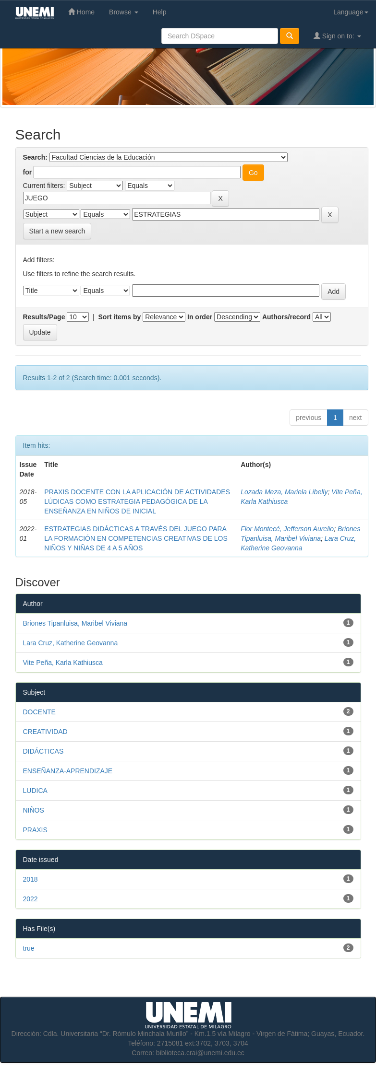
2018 (30, 879)
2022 (30, 899)
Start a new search (57, 231)
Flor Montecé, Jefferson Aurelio (287, 529)
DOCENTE (39, 712)
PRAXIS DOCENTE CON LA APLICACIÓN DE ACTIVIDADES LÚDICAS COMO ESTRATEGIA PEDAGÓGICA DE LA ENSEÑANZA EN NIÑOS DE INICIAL (137, 501)
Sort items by (119, 317)
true (29, 948)
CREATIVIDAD (45, 731)
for (27, 172)
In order (199, 317)
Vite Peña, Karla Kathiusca (63, 662)
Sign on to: (337, 36)
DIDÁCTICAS (43, 751)
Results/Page (44, 317)
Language (350, 12)
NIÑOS (33, 810)
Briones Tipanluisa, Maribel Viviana (75, 623)
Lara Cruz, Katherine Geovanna (70, 643)
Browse (123, 12)
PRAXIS (35, 830)
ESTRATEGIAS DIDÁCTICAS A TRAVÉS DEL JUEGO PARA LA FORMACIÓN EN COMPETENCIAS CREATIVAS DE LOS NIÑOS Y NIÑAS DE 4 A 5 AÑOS (135, 538)
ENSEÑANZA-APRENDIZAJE (68, 771)
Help (160, 12)
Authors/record (286, 317)
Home (81, 12)
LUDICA (35, 790)
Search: (35, 157)
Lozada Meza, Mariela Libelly (284, 492)
